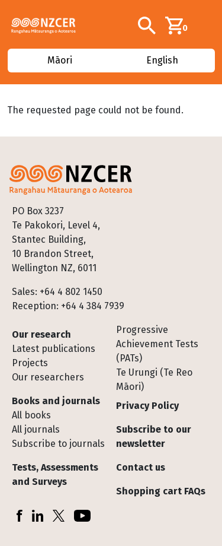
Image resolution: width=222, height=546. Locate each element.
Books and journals (56, 401)
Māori (59, 60)
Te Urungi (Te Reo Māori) (154, 379)
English (162, 60)
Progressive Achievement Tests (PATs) (157, 344)
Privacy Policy (147, 405)
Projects (30, 363)
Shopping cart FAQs (160, 491)
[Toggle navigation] (208, 25)
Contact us (140, 467)
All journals (36, 429)
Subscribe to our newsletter (153, 436)
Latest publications (53, 348)
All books (31, 415)
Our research (41, 334)
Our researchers (48, 377)
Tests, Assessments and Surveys (55, 474)
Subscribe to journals (58, 443)
